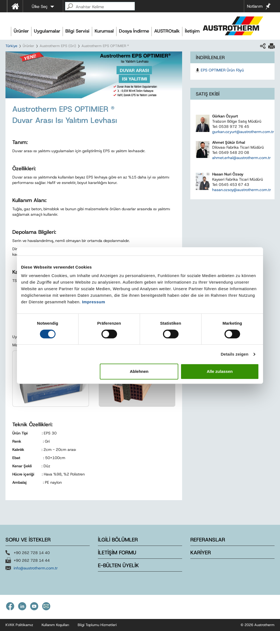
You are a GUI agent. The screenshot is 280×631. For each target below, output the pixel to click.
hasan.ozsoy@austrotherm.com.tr (241, 189)
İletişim (192, 31)
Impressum (93, 301)
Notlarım (254, 6)
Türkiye (11, 46)
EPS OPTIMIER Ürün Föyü (222, 70)
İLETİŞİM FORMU (117, 552)
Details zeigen (234, 354)
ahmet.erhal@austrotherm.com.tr (241, 157)
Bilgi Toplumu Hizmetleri (97, 625)
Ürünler (21, 31)
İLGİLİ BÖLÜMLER (118, 539)
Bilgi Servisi (77, 31)
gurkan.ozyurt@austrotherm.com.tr (243, 131)
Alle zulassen (220, 371)
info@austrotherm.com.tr (36, 568)
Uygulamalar (47, 31)
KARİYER (200, 552)
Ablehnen (139, 371)
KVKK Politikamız (19, 625)
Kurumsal (104, 31)
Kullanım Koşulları (55, 625)
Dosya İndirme (134, 31)
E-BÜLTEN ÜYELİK (118, 565)
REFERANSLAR (207, 539)
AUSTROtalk (167, 31)
